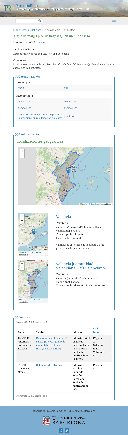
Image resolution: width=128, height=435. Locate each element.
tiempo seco (24, 108)
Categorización (29, 76)
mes (66, 87)
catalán (41, 42)
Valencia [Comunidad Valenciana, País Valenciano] (81, 266)
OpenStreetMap (97, 204)
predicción (69, 116)
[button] (68, 171)
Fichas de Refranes (31, 30)
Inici (15, 30)
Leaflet (83, 204)
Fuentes (24, 317)
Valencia (63, 217)
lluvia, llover (24, 101)
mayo (21, 87)
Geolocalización (29, 134)
